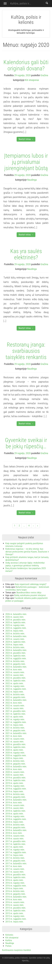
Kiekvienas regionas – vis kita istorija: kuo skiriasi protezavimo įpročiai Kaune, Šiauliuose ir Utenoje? (27, 552)
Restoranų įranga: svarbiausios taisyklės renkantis (26, 350)
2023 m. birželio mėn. (15, 661)
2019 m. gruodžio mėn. (15, 777)
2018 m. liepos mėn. (14, 822)
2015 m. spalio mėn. (14, 913)
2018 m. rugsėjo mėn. (15, 816)
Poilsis (8, 946)
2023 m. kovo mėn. (13, 669)
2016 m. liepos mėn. (14, 888)
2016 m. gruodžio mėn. (15, 874)
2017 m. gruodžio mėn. (15, 841)
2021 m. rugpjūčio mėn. (15, 722)
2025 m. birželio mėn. (15, 633)
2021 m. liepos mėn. (14, 725)
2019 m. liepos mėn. (14, 791)
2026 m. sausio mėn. (14, 617)
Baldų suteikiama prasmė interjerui (30, 595)
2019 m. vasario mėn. (15, 805)
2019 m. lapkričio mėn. (15, 780)
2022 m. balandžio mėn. (16, 700)
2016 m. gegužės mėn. (15, 894)
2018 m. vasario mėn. (15, 835)
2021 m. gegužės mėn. (15, 730)
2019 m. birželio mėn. (15, 794)
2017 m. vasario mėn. (15, 869)
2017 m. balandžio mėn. (16, 863)
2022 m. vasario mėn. (15, 705)
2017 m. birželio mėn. (15, 858)
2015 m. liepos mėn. (14, 921)
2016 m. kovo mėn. (13, 899)
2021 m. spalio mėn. (14, 716)
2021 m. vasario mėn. (15, 739)
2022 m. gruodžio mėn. (15, 678)
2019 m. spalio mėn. (14, 783)
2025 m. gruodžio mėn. (15, 619)
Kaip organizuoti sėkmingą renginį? (30, 584)
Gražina (44, 75)
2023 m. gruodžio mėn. (15, 653)
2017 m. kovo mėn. (13, 866)
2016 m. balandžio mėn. (16, 896)
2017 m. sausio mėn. (14, 871)
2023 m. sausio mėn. (14, 675)
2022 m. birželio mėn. (15, 694)
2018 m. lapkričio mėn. (15, 811)
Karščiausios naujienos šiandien (16, 950)
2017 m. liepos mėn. (14, 855)
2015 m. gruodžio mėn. (15, 908)
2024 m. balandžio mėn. (16, 650)
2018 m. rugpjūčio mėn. (15, 819)
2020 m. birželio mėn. (15, 761)
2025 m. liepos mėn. (14, 630)
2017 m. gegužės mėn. (15, 860)
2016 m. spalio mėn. (14, 880)
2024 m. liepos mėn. (14, 644)
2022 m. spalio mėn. (14, 683)
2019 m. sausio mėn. (14, 808)
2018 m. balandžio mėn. (16, 830)
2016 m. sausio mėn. (14, 905)
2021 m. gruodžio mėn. (15, 711)
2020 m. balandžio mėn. (16, 766)
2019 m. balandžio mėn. (16, 799)
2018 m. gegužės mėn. (15, 827)
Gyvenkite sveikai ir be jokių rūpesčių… (26, 443)
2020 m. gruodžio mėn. (15, 744)
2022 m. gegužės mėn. (15, 697)
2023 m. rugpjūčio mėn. (15, 658)
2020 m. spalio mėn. (14, 750)
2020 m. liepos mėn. (14, 758)
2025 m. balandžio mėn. (16, 636)
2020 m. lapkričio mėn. (15, 747)
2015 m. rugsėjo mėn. (15, 916)
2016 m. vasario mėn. (15, 902)
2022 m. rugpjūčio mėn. (15, 689)
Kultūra (8, 940)
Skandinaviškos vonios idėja (28, 592)
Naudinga (32, 179)
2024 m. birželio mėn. (15, 647)
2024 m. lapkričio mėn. (15, 642)
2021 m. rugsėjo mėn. (15, 719)
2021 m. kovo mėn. (13, 736)
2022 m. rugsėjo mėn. (15, 686)
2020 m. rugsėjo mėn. (15, 752)
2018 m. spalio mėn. (14, 813)
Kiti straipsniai (32, 80)
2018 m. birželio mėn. (15, 824)
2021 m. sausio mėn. (14, 741)
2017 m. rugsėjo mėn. (15, 849)
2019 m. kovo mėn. (13, 802)
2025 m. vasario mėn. (15, 639)
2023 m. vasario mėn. (15, 672)
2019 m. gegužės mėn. (15, 797)
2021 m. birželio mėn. (15, 727)
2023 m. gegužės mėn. (15, 664)
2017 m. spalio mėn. (14, 847)
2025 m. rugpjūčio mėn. (15, 628)
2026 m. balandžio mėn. (16, 614)
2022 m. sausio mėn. (14, 708)
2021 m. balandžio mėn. (16, 733)
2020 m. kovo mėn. (13, 769)
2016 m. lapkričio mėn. (15, 877)
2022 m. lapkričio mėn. (15, 680)
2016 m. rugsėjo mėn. (15, 883)
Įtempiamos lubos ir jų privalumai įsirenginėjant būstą (26, 161)
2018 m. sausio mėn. (14, 838)
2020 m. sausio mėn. (14, 775)
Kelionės (9, 935)
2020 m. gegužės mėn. (15, 763)
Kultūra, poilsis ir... (20, 3)
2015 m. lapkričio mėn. (15, 910)
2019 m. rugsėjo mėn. (15, 786)
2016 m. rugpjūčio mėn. (15, 885)
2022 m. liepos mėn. (14, 691)
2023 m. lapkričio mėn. (15, 655)
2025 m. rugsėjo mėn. (15, 625)
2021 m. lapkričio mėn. (15, 714)
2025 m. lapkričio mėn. (15, 622)
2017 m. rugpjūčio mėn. (15, 852)
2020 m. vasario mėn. (15, 772)
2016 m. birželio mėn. (15, 891)
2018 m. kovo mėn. (13, 833)
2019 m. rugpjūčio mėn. (15, 788)
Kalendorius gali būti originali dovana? (26, 65)
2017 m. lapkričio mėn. (15, 844)
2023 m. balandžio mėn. (16, 666)
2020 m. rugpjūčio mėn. (15, 755)
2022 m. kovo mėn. (13, 702)
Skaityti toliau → (26, 139)
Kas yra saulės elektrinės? (26, 254)
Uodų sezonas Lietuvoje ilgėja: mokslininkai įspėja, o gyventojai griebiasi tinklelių (25, 564)
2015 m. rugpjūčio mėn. (15, 919)
